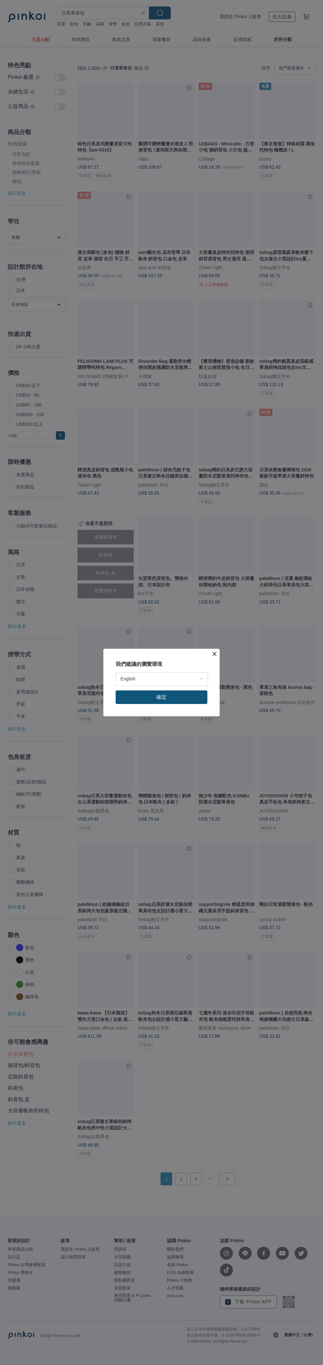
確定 (161, 697)
